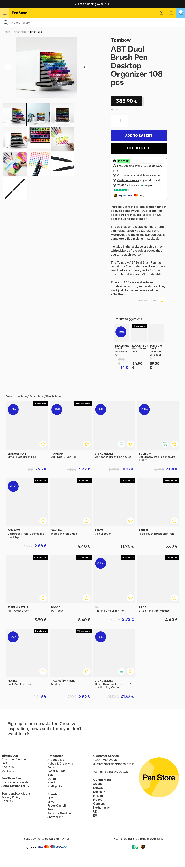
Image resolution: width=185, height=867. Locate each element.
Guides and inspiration (16, 782)
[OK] (92, 22)
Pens (7, 31)
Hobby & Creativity (60, 763)
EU (95, 815)
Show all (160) (56, 817)
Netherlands (101, 807)
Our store (7, 770)
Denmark (99, 791)
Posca (51, 809)
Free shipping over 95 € (92, 4)
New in (51, 782)
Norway (98, 787)
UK (95, 811)
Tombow (121, 40)
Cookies (7, 801)
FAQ (4, 763)
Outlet (51, 778)
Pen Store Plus (11, 778)
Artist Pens (20, 31)
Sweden (98, 783)
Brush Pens (36, 31)
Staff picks (54, 786)
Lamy (51, 802)
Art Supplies (55, 759)
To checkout (138, 148)
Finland (98, 795)
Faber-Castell (56, 805)
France (97, 799)
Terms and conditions (15, 793)
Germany (99, 803)
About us (7, 767)
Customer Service (13, 759)
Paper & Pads (56, 771)
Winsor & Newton (59, 813)
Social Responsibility (15, 786)
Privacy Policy (10, 797)
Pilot (50, 798)
